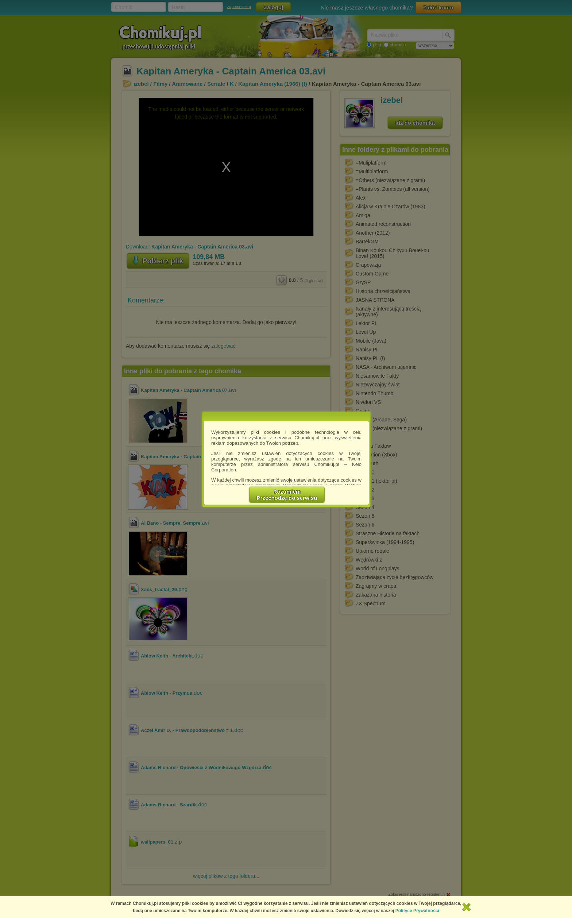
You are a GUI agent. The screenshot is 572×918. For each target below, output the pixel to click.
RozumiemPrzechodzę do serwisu (287, 495)
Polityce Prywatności (417, 910)
